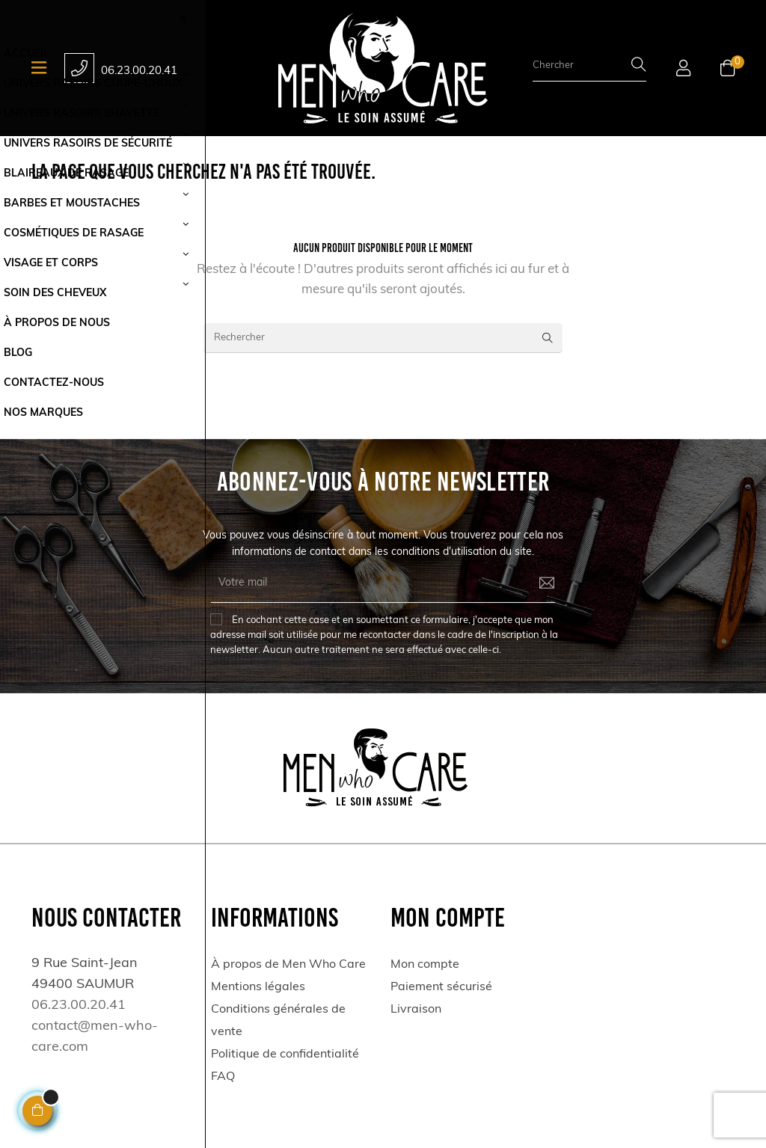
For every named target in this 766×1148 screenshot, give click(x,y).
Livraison (415, 1010)
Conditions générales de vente (278, 1021)
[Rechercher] (383, 338)
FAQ (223, 1077)
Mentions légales (258, 987)
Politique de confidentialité (285, 1054)
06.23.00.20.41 (139, 71)
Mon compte (424, 965)
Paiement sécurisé (441, 987)
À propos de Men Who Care (288, 965)
